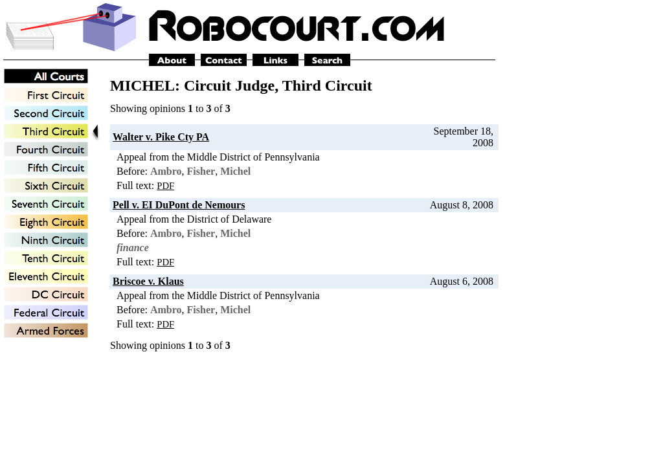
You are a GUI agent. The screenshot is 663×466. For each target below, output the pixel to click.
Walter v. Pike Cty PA (161, 136)
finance (133, 247)
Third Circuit (327, 85)
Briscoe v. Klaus (148, 281)
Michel (235, 171)
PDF (165, 186)
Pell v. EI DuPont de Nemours (179, 204)
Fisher (201, 171)
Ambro (166, 171)
